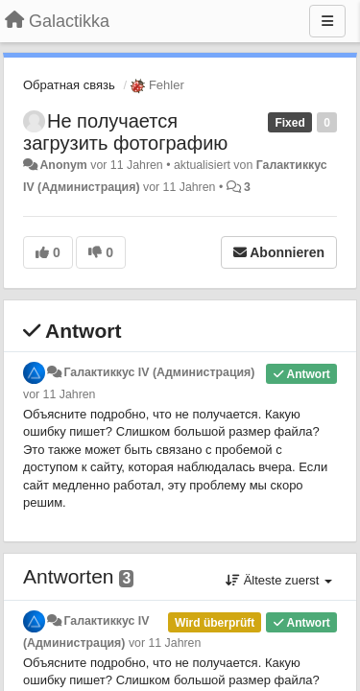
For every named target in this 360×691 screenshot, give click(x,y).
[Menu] (327, 21)
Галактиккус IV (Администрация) (158, 372)
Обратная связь (69, 85)
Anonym (62, 165)
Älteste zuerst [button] (279, 580)
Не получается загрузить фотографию (125, 132)
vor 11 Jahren (59, 394)
